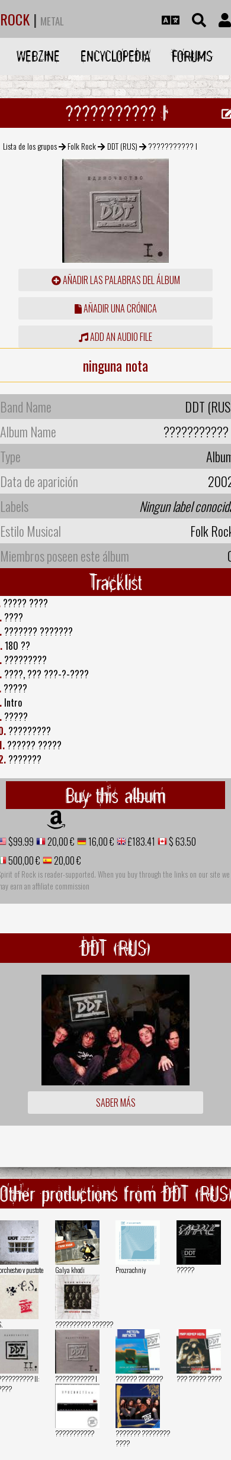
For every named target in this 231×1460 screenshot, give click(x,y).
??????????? (74, 1433)
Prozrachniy (131, 1270)
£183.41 (140, 841)
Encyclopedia (115, 56)
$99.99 (20, 841)
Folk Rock (82, 146)
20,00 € (60, 841)
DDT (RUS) (122, 146)
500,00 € (23, 860)
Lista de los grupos (30, 146)
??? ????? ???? (199, 1379)
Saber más (116, 1102)
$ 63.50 (181, 841)
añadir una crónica (116, 308)
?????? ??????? (139, 1379)
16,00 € (100, 841)
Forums (192, 56)
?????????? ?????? (84, 1324)
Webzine (38, 56)
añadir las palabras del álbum (116, 280)
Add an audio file (115, 337)
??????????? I (76, 1379)
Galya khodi (70, 1270)
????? (185, 1270)
